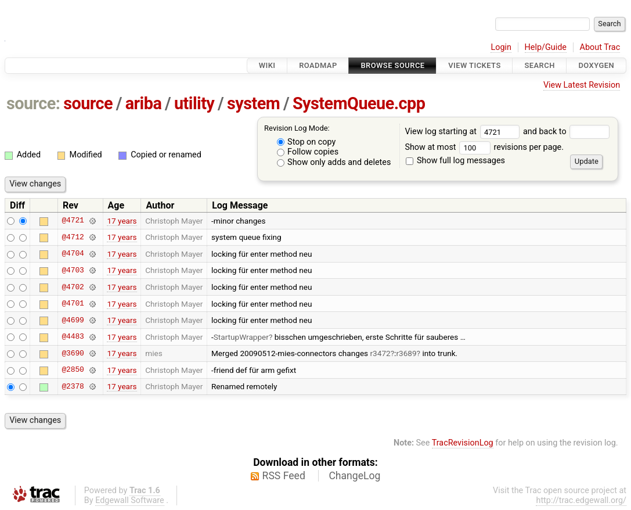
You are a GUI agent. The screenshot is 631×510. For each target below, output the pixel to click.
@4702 (73, 287)
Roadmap (318, 65)
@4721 (73, 221)
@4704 (73, 254)
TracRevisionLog (462, 443)
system (253, 103)
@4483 (73, 337)
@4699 (73, 320)
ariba (143, 103)
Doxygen (596, 65)
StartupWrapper (241, 337)
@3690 (73, 353)
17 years (121, 220)
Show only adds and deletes (334, 162)
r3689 (406, 353)
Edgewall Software (129, 500)
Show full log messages (455, 161)
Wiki (267, 65)
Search (539, 65)
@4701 (73, 304)
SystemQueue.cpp (359, 103)
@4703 (73, 270)
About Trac (600, 47)
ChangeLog (354, 476)
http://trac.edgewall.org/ (581, 500)
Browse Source (392, 65)
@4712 (73, 237)
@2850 (73, 370)
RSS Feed (283, 476)
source (88, 103)
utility (194, 103)
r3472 (380, 353)
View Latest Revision (581, 85)
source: (33, 103)
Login (501, 47)
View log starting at (464, 132)
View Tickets (474, 65)
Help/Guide (546, 47)
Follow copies (308, 152)
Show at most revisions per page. (484, 147)
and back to (566, 132)
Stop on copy (306, 142)
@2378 (73, 386)
